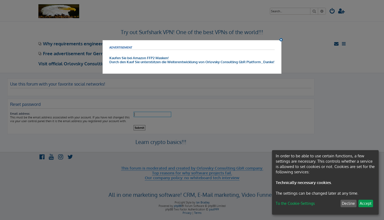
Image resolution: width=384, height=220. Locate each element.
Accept (365, 203)
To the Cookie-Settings (295, 203)
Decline (348, 203)
